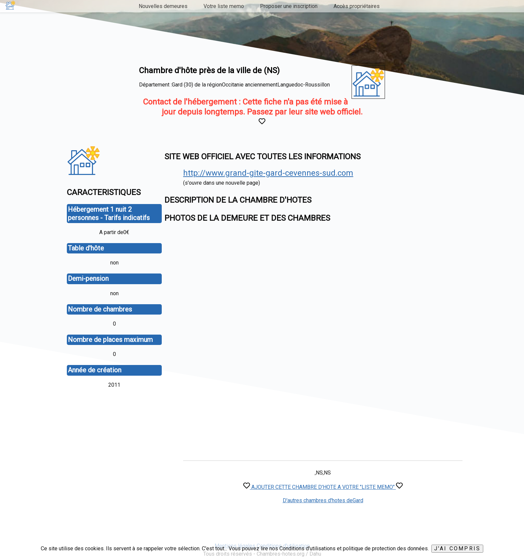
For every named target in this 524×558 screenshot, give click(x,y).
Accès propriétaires (357, 6)
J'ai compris (457, 548)
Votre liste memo (224, 6)
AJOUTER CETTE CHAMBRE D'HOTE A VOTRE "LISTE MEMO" (323, 487)
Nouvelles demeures (163, 6)
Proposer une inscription (288, 6)
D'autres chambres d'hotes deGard (323, 500)
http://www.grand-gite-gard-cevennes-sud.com (268, 173)
